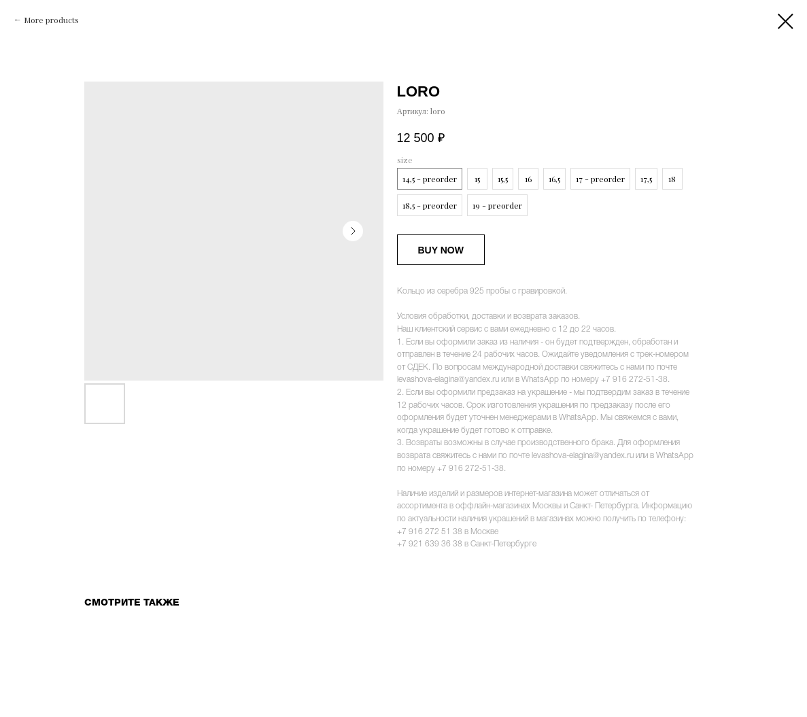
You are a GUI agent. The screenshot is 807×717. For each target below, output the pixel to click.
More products (51, 19)
